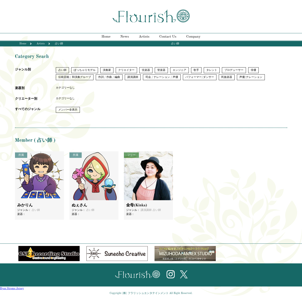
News (124, 37)
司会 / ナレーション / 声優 (161, 77)
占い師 (62, 70)
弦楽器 (146, 70)
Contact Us (167, 37)
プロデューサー (233, 70)
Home (105, 37)
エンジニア (179, 70)
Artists (144, 37)
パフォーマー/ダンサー (199, 77)
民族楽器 (226, 77)
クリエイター (126, 70)
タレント (211, 70)
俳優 (253, 70)
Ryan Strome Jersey (12, 288)
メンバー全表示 (67, 109)
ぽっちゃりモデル (85, 70)
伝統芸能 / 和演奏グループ (74, 77)
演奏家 (107, 70)
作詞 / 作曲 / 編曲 (109, 77)
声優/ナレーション (250, 77)
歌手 (196, 70)
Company (193, 37)
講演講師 (132, 77)
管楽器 (161, 70)
